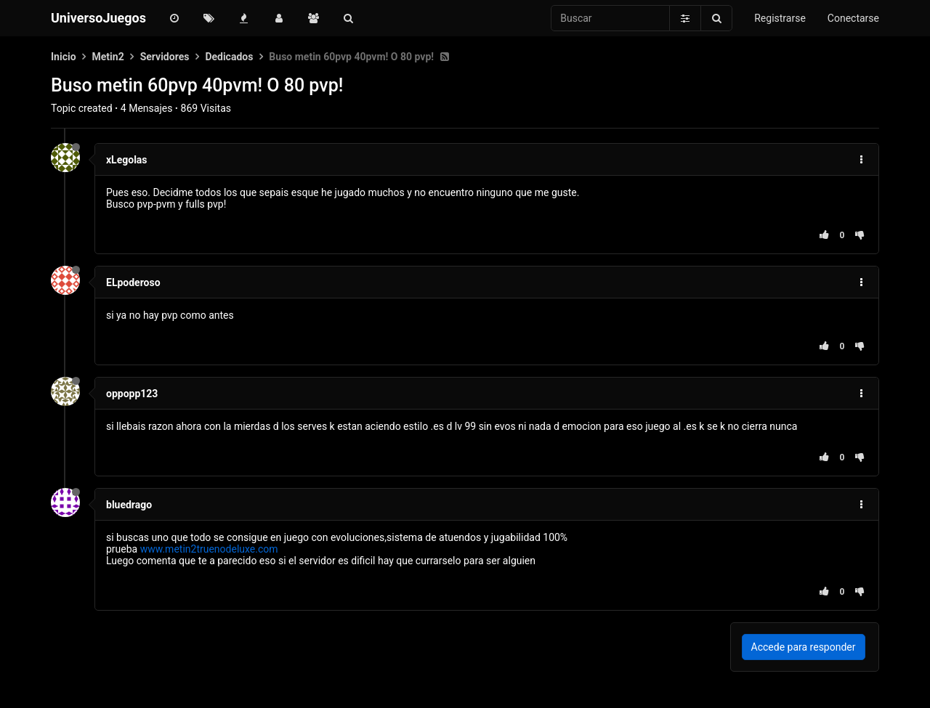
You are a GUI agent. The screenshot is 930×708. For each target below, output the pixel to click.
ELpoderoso (133, 282)
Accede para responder (803, 647)
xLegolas (126, 160)
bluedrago (129, 504)
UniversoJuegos (98, 17)
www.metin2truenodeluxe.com (209, 549)
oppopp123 (132, 393)
